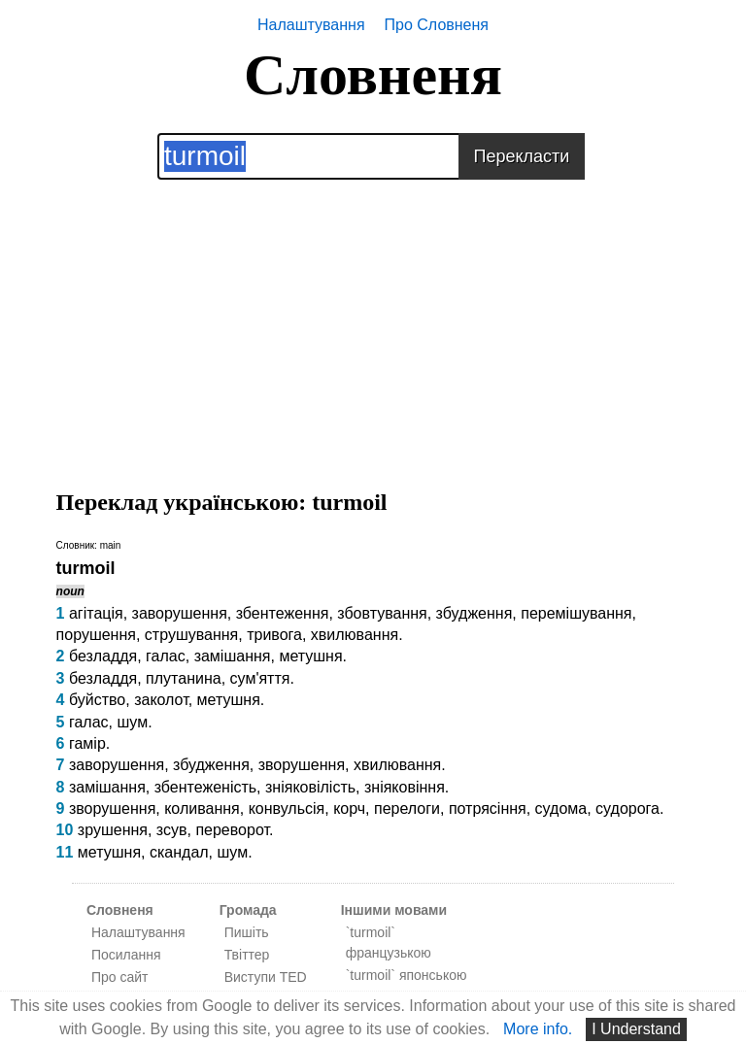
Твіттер (247, 954)
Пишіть (246, 932)
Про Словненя (437, 25)
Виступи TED (265, 977)
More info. (537, 1029)
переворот (232, 830)
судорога (627, 808)
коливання (202, 808)
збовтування (381, 613)
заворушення (179, 613)
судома (561, 808)
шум (132, 722)
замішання (232, 656)
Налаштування (311, 25)
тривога (274, 634)
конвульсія (287, 808)
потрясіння (487, 808)
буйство (97, 699)
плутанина (183, 678)
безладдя (103, 656)
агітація (96, 613)
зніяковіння (404, 787)
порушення (96, 634)
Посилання (126, 954)
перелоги (407, 808)
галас (166, 656)
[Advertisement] (373, 316)
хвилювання (354, 634)
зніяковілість (310, 787)
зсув (171, 830)
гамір (87, 743)
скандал (179, 852)
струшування (191, 634)
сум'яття (260, 678)
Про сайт (120, 977)
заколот (161, 699)
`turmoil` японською (406, 975)
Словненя (373, 75)
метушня (310, 656)
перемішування (576, 613)
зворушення (301, 765)
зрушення (113, 830)
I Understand (636, 1029)
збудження (474, 613)
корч (349, 808)
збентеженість (205, 787)
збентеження (282, 613)
